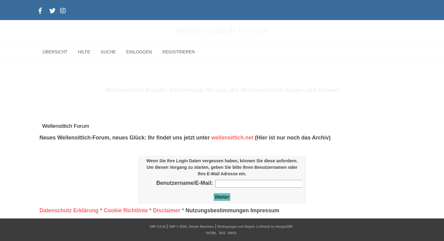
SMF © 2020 (178, 226)
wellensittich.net (232, 138)
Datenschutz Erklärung (69, 210)
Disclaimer (166, 210)
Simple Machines (201, 226)
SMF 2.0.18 (158, 226)
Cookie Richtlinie (126, 210)
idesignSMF (284, 226)
